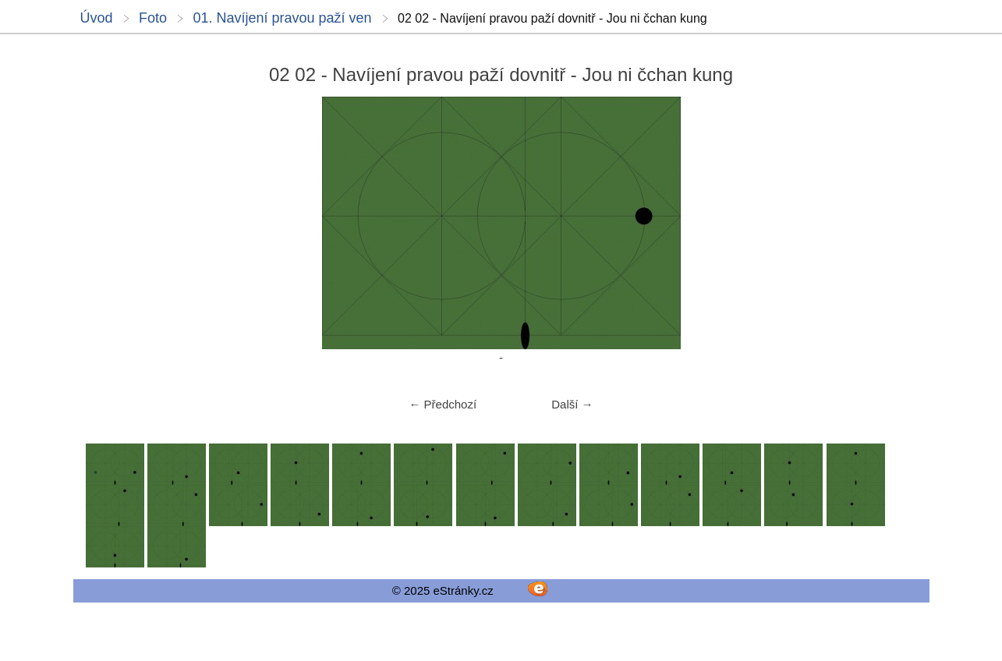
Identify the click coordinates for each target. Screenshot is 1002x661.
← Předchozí (442, 404)
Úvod (96, 18)
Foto (153, 18)
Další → (572, 404)
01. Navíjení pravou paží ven (282, 18)
